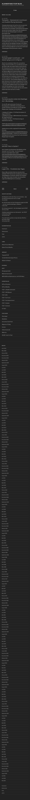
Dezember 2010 (5, 763)
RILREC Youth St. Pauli (7, 335)
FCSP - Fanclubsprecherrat (8, 300)
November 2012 (5, 708)
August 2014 (4, 663)
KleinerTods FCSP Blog (12, 4)
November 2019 (5, 526)
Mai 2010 (4, 780)
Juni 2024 (4, 398)
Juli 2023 (3, 420)
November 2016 (5, 600)
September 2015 (5, 631)
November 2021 (5, 468)
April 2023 (4, 427)
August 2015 (4, 634)
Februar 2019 (4, 545)
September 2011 (5, 742)
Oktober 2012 (4, 711)
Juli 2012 (3, 718)
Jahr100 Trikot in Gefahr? (10, 146)
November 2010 (5, 766)
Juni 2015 (4, 639)
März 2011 (4, 756)
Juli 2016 (3, 610)
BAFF (3, 268)
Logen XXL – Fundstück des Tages (13, 169)
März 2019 (4, 542)
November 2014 (5, 655)
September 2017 (5, 581)
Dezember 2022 (5, 437)
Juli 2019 (3, 535)
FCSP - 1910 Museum (7, 292)
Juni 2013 (4, 691)
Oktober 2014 (4, 658)
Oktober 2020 (5, 499)
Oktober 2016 (4, 602)
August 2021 (4, 475)
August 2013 (4, 687)
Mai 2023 (4, 425)
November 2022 (5, 439)
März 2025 (4, 377)
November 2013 (5, 679)
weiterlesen (4, 51)
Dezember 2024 (5, 384)
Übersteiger (4, 316)
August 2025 (4, 365)
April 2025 (4, 374)
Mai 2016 (4, 615)
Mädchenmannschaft (7, 273)
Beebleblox (4, 319)
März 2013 (4, 699)
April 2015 (4, 643)
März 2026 (4, 350)
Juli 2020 (4, 506)
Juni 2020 (4, 509)
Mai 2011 (3, 751)
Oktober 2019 (4, 528)
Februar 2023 (4, 432)
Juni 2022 (4, 451)
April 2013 (4, 696)
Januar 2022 (4, 463)
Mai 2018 (4, 562)
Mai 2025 (4, 372)
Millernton (4, 332)
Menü (15, 10)
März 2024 (4, 406)
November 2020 (5, 497)
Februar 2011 (4, 759)
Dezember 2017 (5, 574)
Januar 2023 (4, 434)
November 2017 (5, 576)
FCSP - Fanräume (6, 305)
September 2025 (5, 362)
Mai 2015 (4, 641)
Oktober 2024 (5, 389)
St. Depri (4, 308)
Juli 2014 (3, 665)
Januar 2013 (4, 703)
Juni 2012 (4, 720)
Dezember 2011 (5, 735)
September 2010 (5, 771)
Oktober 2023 (5, 413)
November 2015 (5, 626)
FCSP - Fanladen (6, 303)
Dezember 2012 (5, 706)
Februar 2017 (4, 595)
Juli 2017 (3, 586)
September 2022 (5, 444)
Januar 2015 (4, 651)
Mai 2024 (4, 401)
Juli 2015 (3, 636)
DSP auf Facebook (6, 284)
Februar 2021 (4, 490)
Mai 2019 (4, 538)
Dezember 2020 (5, 494)
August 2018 (4, 557)
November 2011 (5, 737)
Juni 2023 (4, 422)
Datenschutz (5, 231)
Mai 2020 (4, 511)
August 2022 (4, 446)
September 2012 (5, 713)
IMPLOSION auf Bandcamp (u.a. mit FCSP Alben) (13, 276)
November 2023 (5, 410)
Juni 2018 (4, 559)
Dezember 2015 (5, 624)
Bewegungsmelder (6, 271)
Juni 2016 (4, 612)
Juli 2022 (3, 449)
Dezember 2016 (5, 598)
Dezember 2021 (5, 466)
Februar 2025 (4, 379)
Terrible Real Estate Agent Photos (9, 257)
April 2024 (4, 403)
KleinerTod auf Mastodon (8, 244)
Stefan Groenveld (6, 329)
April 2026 (4, 348)
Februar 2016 (4, 622)
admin (3, 236)
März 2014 (4, 672)
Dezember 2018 (5, 547)
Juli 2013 (3, 689)
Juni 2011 (3, 749)
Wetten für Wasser (6, 260)
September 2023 (5, 415)
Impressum (4, 228)
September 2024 (5, 391)
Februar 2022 (4, 461)
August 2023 (4, 418)
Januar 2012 (4, 732)
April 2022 (4, 456)
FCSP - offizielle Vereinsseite (8, 289)
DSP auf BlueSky (6, 287)
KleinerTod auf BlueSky (7, 247)
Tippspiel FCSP (5, 255)
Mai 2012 (4, 723)
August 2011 (4, 744)
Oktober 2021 (4, 470)
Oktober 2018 (4, 552)
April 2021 (4, 485)
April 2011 (4, 754)
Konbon (4, 327)
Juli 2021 (3, 478)
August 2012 (4, 715)
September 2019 (5, 530)
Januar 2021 (4, 492)
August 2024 (4, 394)
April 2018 (4, 564)
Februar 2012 (4, 730)
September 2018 (5, 554)
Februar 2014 (4, 675)
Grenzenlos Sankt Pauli (7, 321)
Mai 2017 (4, 588)
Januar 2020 (4, 521)
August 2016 (4, 607)
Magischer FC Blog (6, 324)
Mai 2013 (4, 694)
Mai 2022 (4, 454)
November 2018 (5, 550)
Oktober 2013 (4, 682)
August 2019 (4, 533)
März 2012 (4, 727)
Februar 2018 (4, 569)
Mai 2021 (4, 482)
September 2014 (5, 660)
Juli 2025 (3, 367)
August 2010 (4, 773)
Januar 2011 (4, 761)
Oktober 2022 (5, 442)
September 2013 (5, 684)
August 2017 (4, 583)
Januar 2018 (4, 571)
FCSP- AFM (4, 295)
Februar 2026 (4, 353)
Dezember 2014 (5, 653)
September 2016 (5, 605)
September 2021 (5, 473)
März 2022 (4, 458)
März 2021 (4, 487)
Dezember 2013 (5, 677)
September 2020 (5, 502)
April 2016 (4, 617)
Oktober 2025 (5, 360)
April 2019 (4, 540)
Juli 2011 (3, 747)
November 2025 (5, 357)
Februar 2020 (4, 518)
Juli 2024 (3, 396)
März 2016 (4, 619)
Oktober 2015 (4, 629)
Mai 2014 (4, 667)
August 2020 (4, 504)
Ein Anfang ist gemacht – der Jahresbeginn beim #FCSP (15, 208)
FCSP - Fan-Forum (6, 297)
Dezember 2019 (5, 523)
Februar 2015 (4, 648)
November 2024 (5, 386)
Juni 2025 (4, 370)
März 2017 (4, 593)
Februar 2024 (4, 408)
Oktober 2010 (4, 768)
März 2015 (4, 646)
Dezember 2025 (5, 355)
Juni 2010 (4, 778)
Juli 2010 (3, 775)
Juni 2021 (4, 480)
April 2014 (4, 670)
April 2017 (4, 590)
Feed (3, 234)
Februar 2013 (4, 701)
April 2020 (4, 514)
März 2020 (4, 516)
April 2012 (4, 725)
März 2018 (4, 566)
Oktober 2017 (4, 578)
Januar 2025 (4, 382)
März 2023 (4, 430)
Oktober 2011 (4, 739)
